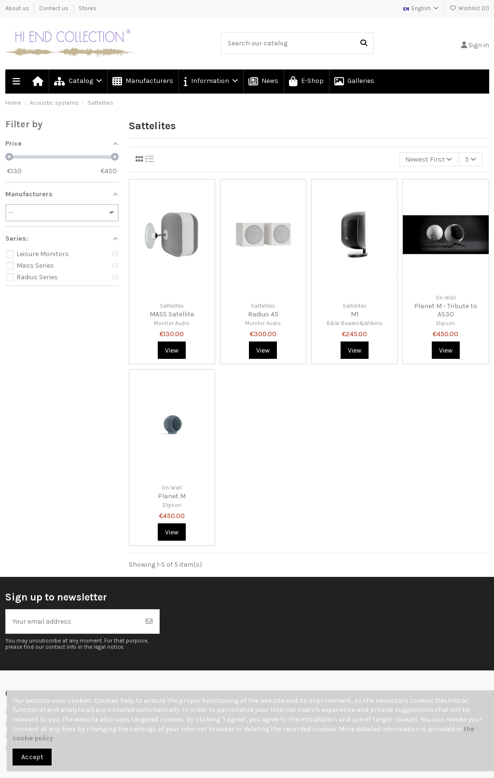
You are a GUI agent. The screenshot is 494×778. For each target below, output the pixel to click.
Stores (87, 8)
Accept (32, 757)
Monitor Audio (172, 323)
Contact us (54, 8)
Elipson (445, 323)
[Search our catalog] (364, 43)
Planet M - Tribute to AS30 (445, 310)
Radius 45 (263, 314)
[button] (210, 81)
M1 (354, 314)
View (171, 350)
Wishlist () (469, 8)
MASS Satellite (172, 314)
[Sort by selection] (428, 159)
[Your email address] (72, 621)
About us (17, 8)
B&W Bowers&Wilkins (355, 323)
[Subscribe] (149, 621)
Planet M (172, 496)
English (420, 8)
